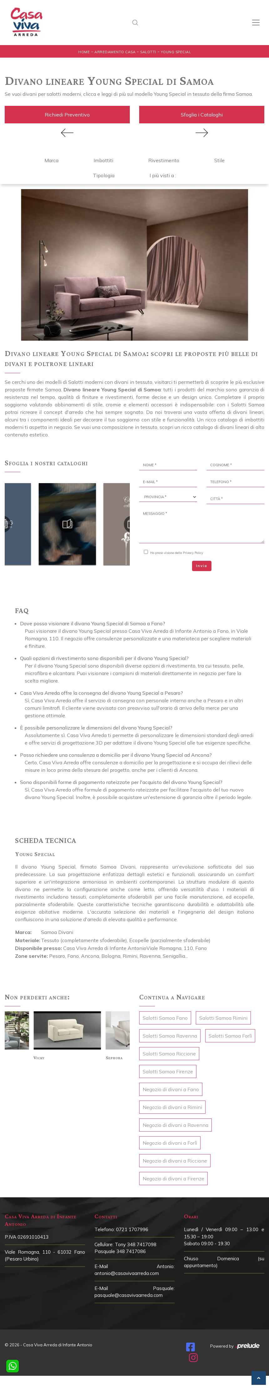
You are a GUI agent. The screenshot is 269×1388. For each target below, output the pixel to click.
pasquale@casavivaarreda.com (128, 1295)
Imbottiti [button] (103, 160)
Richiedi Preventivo (67, 114)
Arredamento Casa (114, 52)
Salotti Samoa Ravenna (170, 1036)
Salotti (148, 52)
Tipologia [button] (103, 175)
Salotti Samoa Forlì (230, 1036)
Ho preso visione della (176, 553)
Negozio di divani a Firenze (173, 1178)
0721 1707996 (132, 1229)
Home (84, 52)
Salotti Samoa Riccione (169, 1053)
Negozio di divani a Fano (171, 1089)
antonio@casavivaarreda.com (126, 1273)
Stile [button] (219, 160)
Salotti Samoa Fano (165, 1018)
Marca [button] (51, 160)
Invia (201, 566)
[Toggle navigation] (255, 22)
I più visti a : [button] (163, 175)
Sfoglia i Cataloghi (202, 114)
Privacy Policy (193, 553)
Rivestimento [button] (163, 160)
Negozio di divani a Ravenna (175, 1125)
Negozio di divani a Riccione (175, 1161)
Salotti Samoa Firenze (168, 1071)
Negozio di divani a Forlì (170, 1143)
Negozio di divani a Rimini (172, 1107)
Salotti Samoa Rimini (223, 1018)
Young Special (176, 52)
